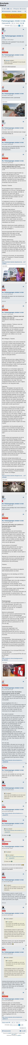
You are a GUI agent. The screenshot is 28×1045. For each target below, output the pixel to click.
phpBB (9, 1033)
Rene (3, 947)
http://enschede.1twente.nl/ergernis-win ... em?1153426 (14, 476)
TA (2, 765)
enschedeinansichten (6, 841)
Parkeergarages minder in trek (13, 21)
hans (3, 137)
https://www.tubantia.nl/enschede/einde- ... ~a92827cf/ (13, 1018)
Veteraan (4, 30)
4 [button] (17, 25)
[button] (11, 26)
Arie (3, 49)
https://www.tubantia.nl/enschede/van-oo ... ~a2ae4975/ (13, 814)
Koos (3, 805)
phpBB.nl (19, 1035)
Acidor (3, 287)
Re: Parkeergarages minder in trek (12, 37)
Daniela (3, 783)
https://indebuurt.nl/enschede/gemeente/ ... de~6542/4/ (13, 659)
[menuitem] (5, 9)
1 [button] (12, 25)
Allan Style (13, 1034)
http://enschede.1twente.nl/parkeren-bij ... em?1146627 (14, 262)
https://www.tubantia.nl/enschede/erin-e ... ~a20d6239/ (12, 761)
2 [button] (14, 25)
